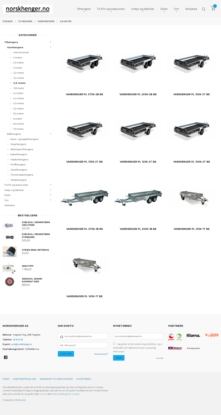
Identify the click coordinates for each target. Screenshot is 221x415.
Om (6, 200)
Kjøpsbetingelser (24, 379)
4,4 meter (18, 98)
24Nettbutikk (20, 400)
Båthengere (14, 134)
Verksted (9, 205)
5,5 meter (18, 113)
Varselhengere (19, 169)
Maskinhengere (19, 159)
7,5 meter (18, 129)
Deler (7, 195)
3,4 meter (18, 78)
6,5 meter (18, 123)
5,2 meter (18, 108)
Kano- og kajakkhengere (25, 139)
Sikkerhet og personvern (56, 379)
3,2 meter (18, 72)
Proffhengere (18, 164)
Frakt (6, 379)
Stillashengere (19, 179)
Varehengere (15, 47)
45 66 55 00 (18, 339)
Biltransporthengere (22, 149)
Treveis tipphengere (22, 174)
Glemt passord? (101, 354)
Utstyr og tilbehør (14, 190)
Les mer (159, 358)
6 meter (17, 118)
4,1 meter (18, 93)
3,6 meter (19, 83)
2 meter (17, 57)
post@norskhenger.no (21, 344)
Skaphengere (18, 144)
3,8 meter (18, 88)
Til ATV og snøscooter (16, 184)
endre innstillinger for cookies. (66, 394)
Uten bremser (21, 52)
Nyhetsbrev (84, 379)
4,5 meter (18, 103)
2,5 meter (18, 62)
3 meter (17, 67)
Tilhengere (11, 42)
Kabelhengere (19, 154)
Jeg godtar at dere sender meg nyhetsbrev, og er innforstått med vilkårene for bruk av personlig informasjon (137, 348)
